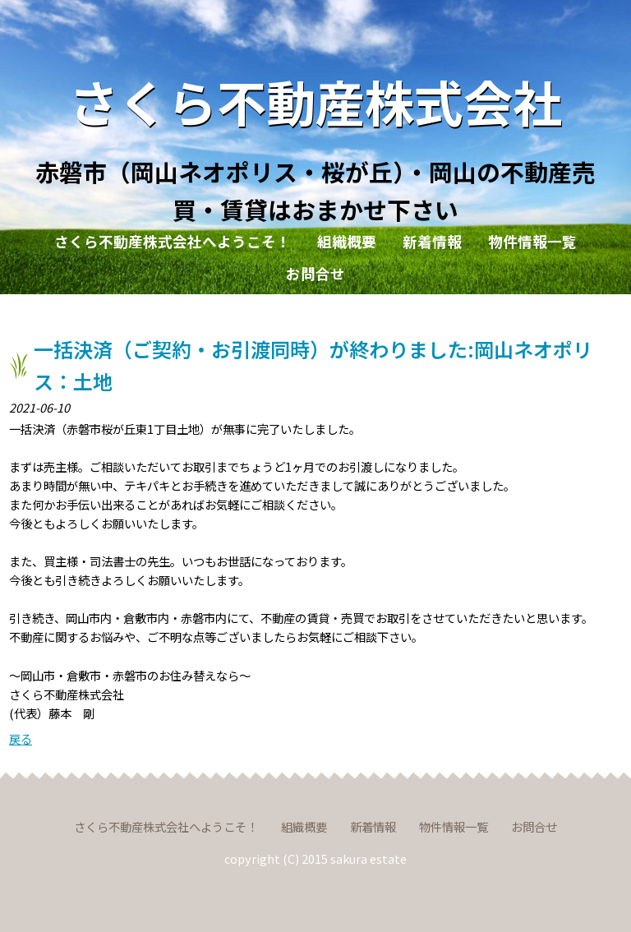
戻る (20, 738)
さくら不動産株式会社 (315, 100)
